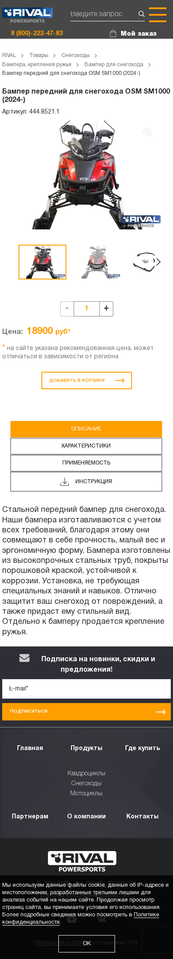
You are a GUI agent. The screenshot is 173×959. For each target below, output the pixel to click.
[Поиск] (108, 14)
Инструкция (86, 482)
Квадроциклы (86, 774)
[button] (158, 262)
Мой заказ (138, 34)
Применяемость (86, 463)
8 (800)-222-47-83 (37, 34)
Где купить (142, 748)
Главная (30, 748)
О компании (86, 817)
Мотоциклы (86, 794)
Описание (86, 429)
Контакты (142, 817)
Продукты (86, 748)
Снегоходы (86, 784)
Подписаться (88, 712)
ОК (87, 943)
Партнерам (30, 817)
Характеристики (86, 446)
